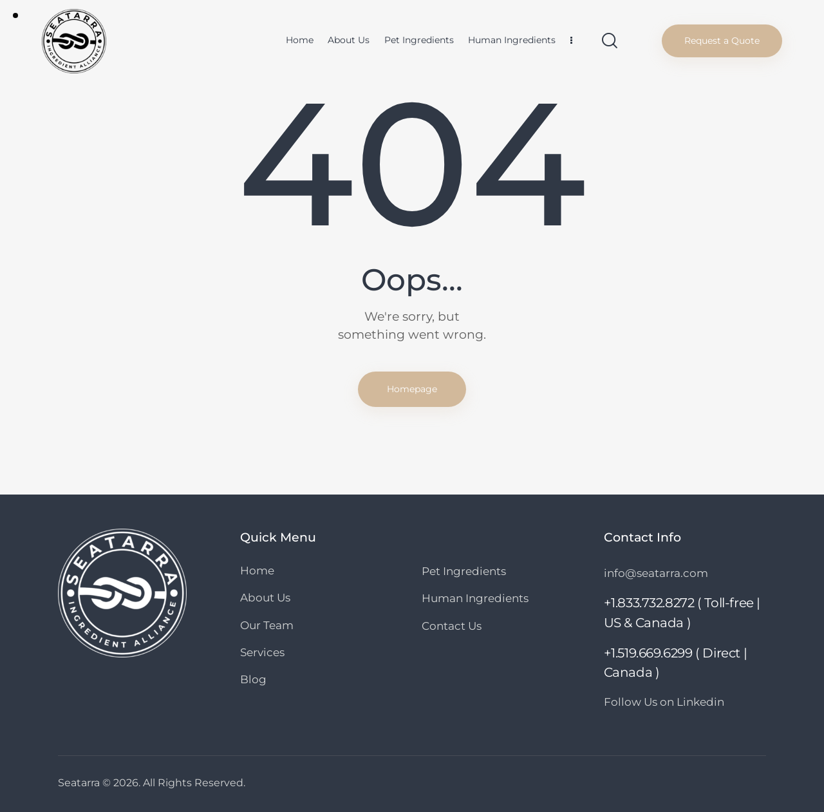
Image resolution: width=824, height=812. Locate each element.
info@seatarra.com (656, 573)
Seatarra (79, 783)
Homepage (412, 389)
